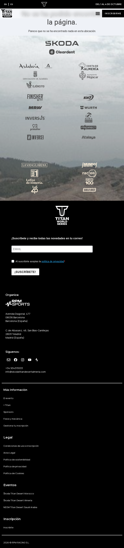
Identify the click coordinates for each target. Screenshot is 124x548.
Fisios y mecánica (12, 418)
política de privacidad (52, 261)
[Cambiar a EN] (5, 4)
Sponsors (8, 411)
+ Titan (7, 405)
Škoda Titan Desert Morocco (18, 493)
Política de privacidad (14, 466)
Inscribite (8, 527)
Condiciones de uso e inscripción (21, 445)
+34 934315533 (14, 368)
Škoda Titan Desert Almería (17, 500)
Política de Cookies (13, 473)
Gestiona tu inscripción (15, 425)
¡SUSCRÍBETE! (25, 271)
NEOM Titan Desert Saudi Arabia (20, 507)
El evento (8, 398)
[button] (97, 13)
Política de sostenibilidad (16, 459)
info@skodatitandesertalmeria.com (25, 371)
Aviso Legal (9, 452)
